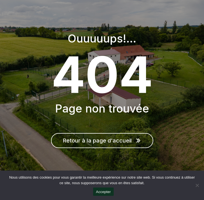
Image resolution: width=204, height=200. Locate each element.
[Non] (197, 185)
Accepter (103, 192)
